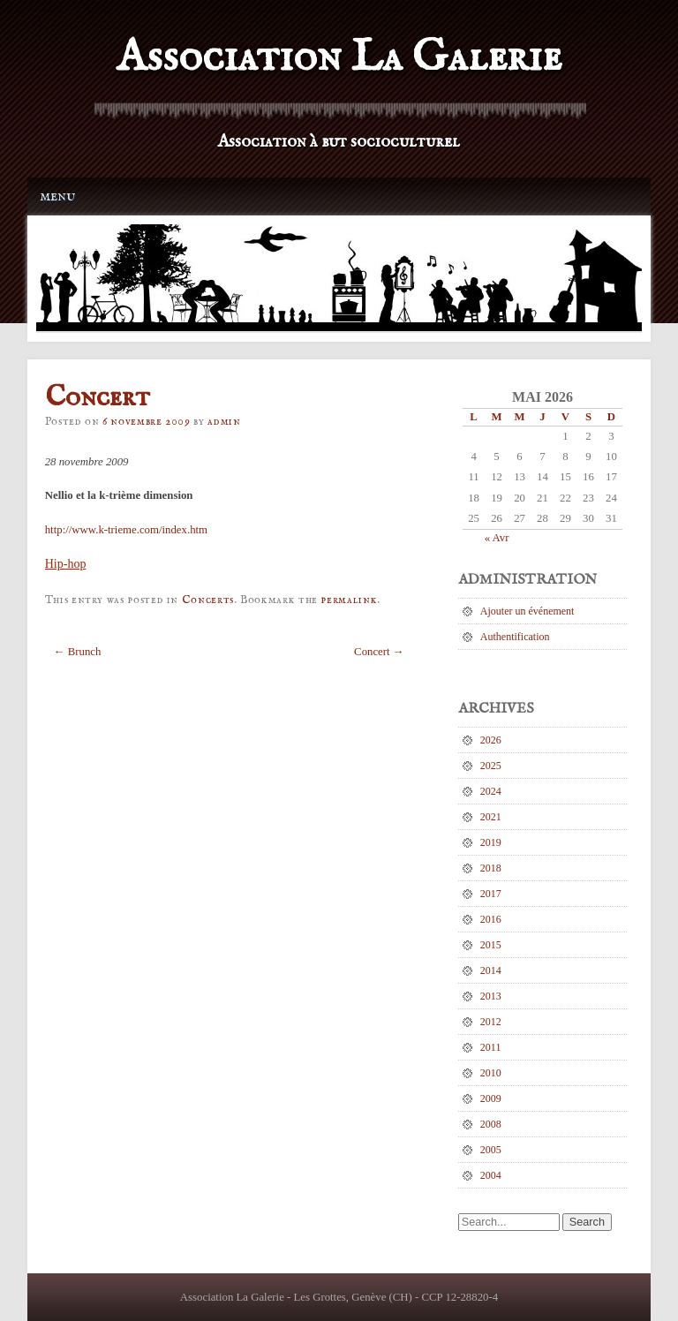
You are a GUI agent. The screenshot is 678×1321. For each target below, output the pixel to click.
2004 (490, 1175)
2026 (490, 740)
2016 (490, 919)
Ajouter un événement (527, 611)
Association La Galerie (339, 58)
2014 (490, 970)
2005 (490, 1150)
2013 (490, 996)
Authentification (515, 636)
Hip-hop (66, 563)
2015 (490, 945)
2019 (490, 842)
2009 (490, 1098)
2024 (490, 791)
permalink (348, 600)
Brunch (78, 651)
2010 (490, 1073)
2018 (490, 868)
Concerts (208, 600)
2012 (490, 1021)
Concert (379, 651)
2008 (490, 1124)
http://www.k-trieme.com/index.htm (126, 530)
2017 (490, 893)
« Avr (497, 538)
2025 (490, 765)
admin (223, 421)
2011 (490, 1047)
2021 (490, 817)
